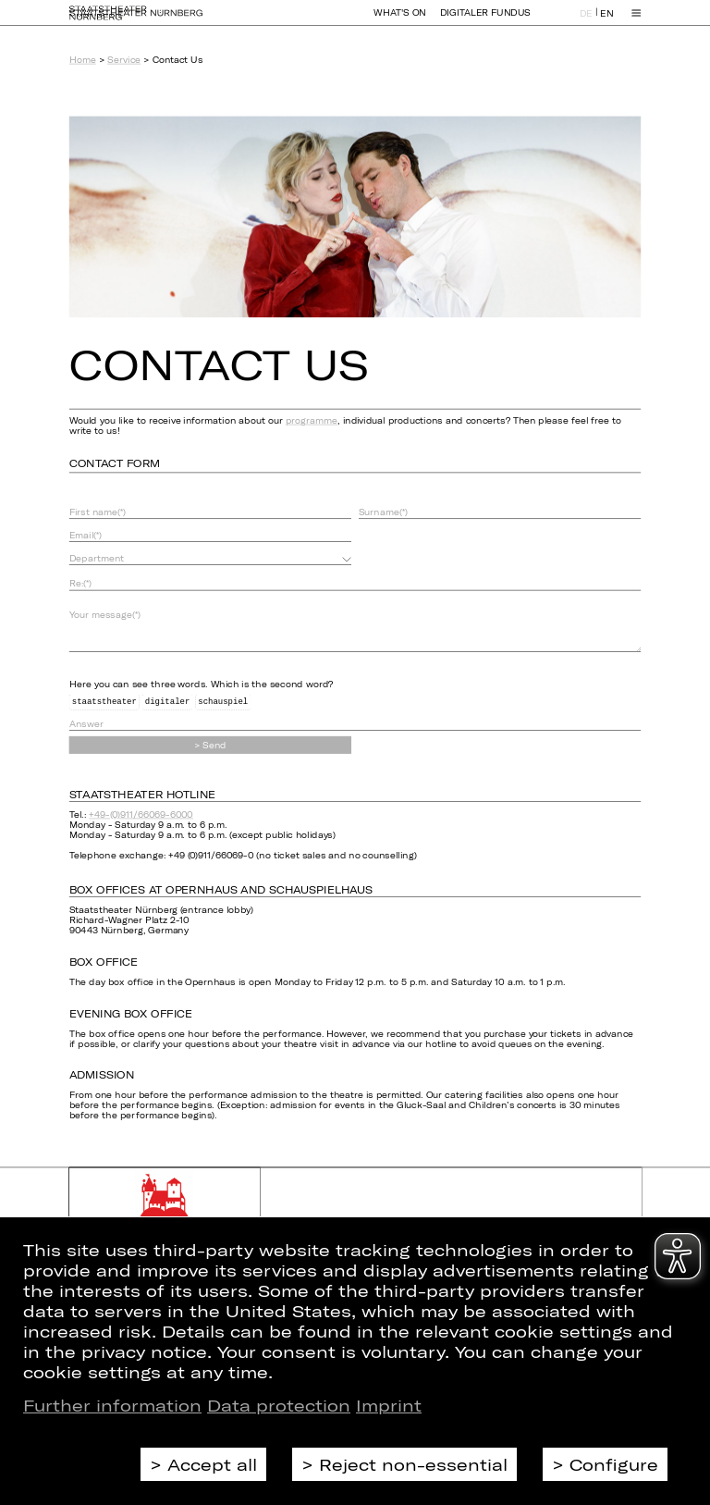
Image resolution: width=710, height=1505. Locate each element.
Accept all (212, 1464)
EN (606, 22)
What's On (399, 21)
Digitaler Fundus (485, 21)
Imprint (389, 1405)
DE (586, 22)
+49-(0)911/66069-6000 (141, 814)
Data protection (278, 1405)
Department (96, 558)
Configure (613, 1464)
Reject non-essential (413, 1464)
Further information (112, 1405)
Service (124, 60)
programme (311, 420)
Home (82, 60)
